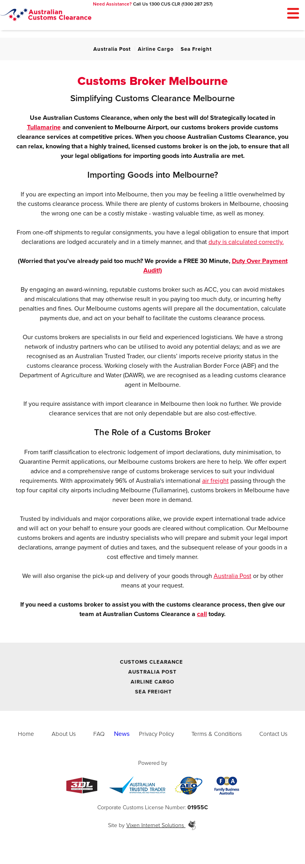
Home (26, 733)
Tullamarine (44, 127)
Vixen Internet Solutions (161, 825)
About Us (64, 733)
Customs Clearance (151, 662)
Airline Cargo (156, 49)
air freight (215, 481)
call (202, 614)
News (121, 734)
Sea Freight (196, 49)
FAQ (98, 733)
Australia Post (112, 49)
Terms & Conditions (216, 733)
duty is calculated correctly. (246, 242)
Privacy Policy (156, 733)
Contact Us (273, 733)
